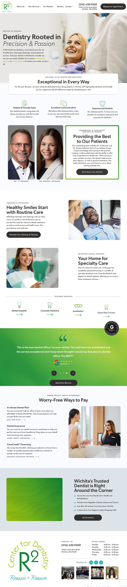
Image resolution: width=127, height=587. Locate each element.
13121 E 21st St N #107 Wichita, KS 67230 (87, 8)
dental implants (18, 61)
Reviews (60, 6)
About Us (22, 6)
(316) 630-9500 (88, 4)
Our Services (35, 6)
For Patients (49, 6)
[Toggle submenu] (25, 6)
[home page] (6, 6)
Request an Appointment (113, 6)
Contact (69, 6)
